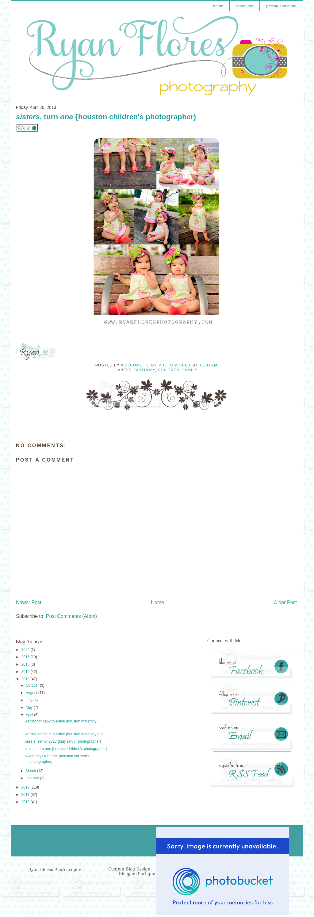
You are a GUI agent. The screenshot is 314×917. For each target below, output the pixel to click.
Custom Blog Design (129, 869)
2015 (26, 664)
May (30, 707)
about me (244, 6)
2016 (26, 657)
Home (157, 602)
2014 (26, 672)
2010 (26, 802)
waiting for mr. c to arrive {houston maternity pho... (66, 734)
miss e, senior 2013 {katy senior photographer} (63, 741)
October (33, 685)
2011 (26, 795)
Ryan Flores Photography (54, 869)
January (33, 778)
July (29, 700)
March (31, 771)
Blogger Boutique (137, 873)
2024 (26, 650)
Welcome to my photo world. (157, 365)
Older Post (285, 602)
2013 (26, 679)
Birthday (144, 370)
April (30, 715)
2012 (26, 787)
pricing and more (281, 6)
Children (169, 370)
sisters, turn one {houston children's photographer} (66, 749)
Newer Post (28, 602)
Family (189, 370)
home (218, 6)
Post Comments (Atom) (71, 616)
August (32, 693)
